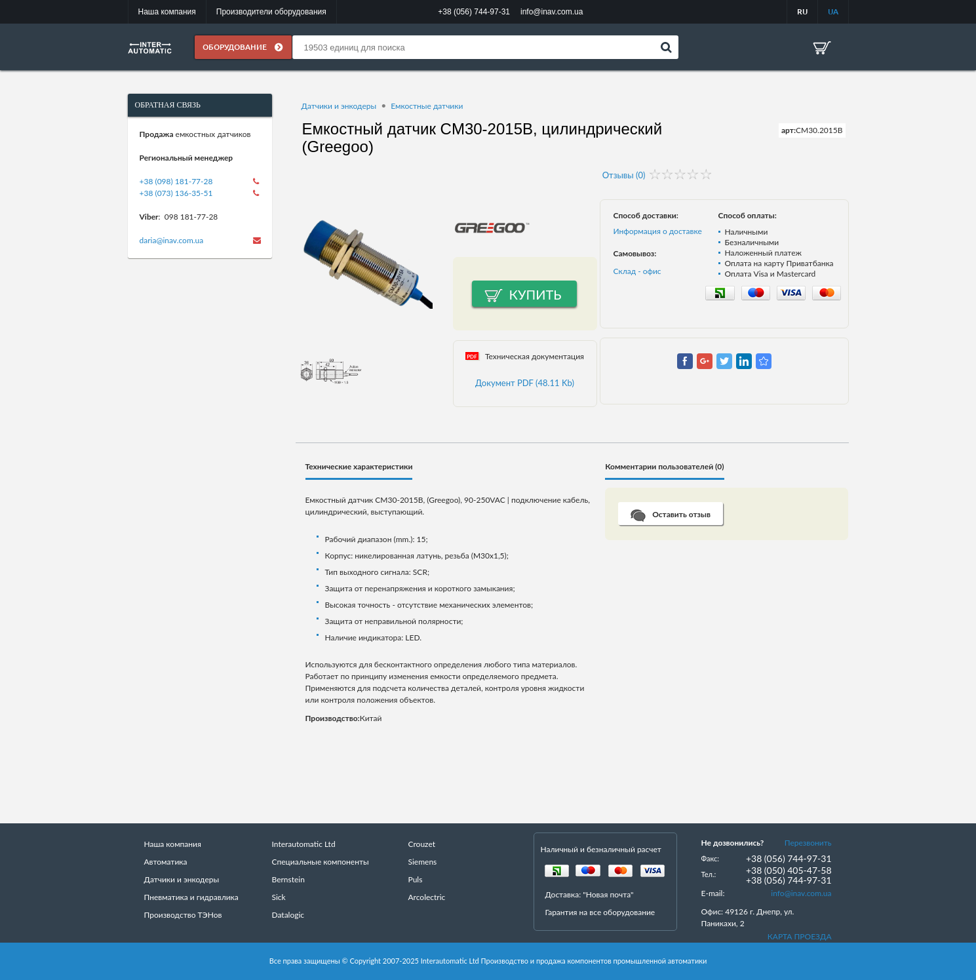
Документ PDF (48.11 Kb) (524, 383)
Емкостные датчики (427, 106)
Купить (535, 294)
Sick (279, 897)
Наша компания (167, 11)
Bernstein (288, 879)
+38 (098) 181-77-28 (176, 181)
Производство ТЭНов (183, 915)
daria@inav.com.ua (172, 240)
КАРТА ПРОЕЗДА (800, 936)
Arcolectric (427, 897)
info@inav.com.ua (801, 893)
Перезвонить (808, 843)
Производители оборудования (271, 11)
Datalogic (288, 915)
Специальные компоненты (320, 862)
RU (802, 11)
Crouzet (422, 844)
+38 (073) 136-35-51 (176, 193)
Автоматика (165, 862)
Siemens (422, 862)
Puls (415, 879)
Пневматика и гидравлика (191, 897)
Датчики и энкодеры (339, 106)
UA (833, 11)
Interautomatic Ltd (304, 844)
